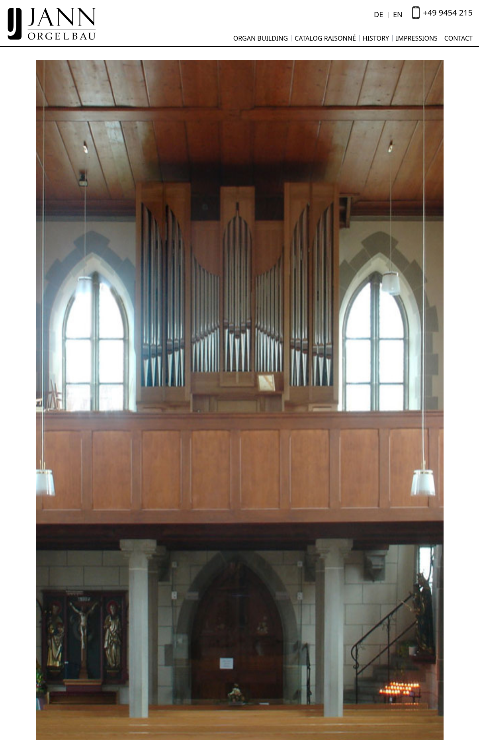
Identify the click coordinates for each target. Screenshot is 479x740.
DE (378, 14)
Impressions (417, 38)
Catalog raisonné (325, 38)
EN (398, 14)
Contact (458, 38)
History (376, 38)
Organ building (260, 38)
